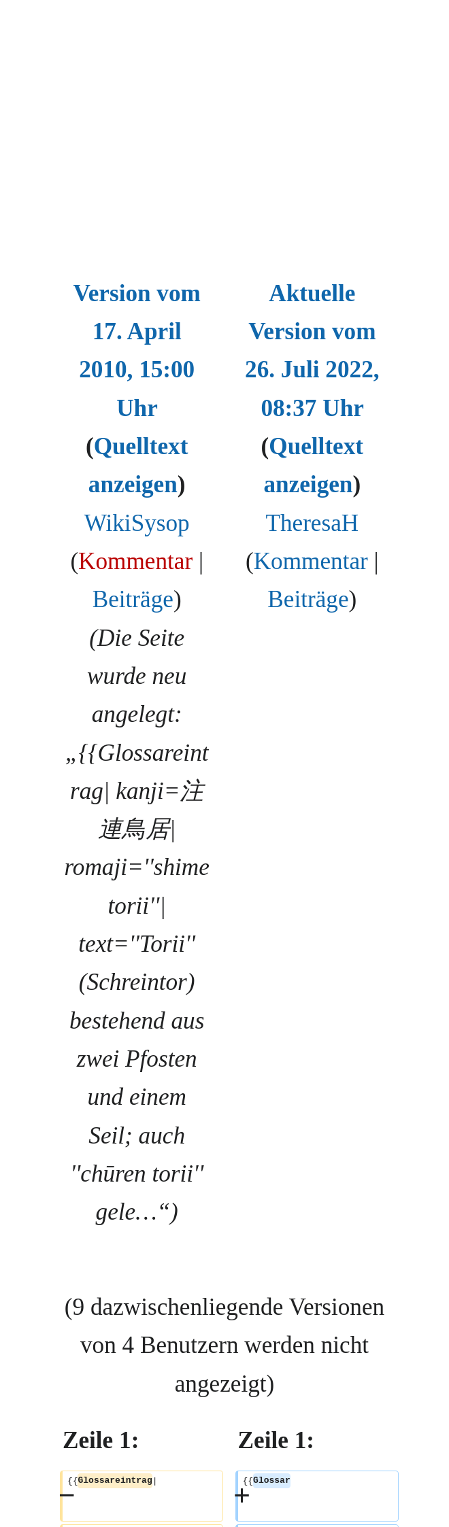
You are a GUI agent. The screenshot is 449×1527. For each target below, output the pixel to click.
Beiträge (133, 599)
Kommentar (135, 561)
